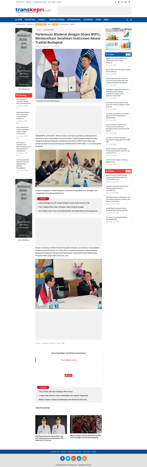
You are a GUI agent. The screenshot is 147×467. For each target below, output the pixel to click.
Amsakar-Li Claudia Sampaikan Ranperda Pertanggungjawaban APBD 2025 (118, 140)
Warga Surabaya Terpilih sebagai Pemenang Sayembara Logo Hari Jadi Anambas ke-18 (118, 151)
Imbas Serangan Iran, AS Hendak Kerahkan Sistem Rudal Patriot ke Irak (64, 203)
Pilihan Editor (20, 24)
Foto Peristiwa (64, 24)
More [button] (106, 20)
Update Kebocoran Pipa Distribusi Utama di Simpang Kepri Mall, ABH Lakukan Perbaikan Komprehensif (117, 80)
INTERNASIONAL (74, 20)
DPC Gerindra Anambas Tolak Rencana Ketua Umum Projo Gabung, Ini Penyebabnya (23, 147)
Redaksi (28, 2)
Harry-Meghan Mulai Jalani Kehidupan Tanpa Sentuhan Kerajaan (61, 207)
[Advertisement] (94, 10)
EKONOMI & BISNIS (57, 20)
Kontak (59, 2)
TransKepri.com (69, 360)
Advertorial (41, 24)
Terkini (110, 54)
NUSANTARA (30, 20)
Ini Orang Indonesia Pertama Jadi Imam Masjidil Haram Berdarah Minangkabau (22, 164)
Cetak (68, 375)
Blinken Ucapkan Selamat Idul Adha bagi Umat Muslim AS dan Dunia (63, 400)
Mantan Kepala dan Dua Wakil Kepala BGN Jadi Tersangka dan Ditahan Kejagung (85, 436)
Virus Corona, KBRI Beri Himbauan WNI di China (55, 392)
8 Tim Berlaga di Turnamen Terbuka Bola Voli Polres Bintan (23, 101)
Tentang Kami (20, 2)
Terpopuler (31, 24)
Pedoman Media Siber (40, 2)
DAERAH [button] (41, 20)
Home (18, 20)
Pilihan (110, 171)
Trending (21, 95)
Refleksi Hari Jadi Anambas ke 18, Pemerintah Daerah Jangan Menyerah (116, 60)
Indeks (72, 24)
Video (55, 24)
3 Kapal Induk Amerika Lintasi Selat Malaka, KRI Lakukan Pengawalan (63, 396)
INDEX (128, 54)
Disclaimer (51, 2)
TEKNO (98, 20)
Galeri (49, 24)
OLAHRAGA (88, 20)
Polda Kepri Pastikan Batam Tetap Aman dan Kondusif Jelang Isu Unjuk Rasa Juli (117, 105)
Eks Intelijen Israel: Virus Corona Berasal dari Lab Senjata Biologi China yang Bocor (68, 211)
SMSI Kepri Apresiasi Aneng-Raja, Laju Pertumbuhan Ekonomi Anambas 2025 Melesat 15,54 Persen (49, 438)
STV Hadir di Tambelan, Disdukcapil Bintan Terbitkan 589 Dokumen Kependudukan (117, 116)
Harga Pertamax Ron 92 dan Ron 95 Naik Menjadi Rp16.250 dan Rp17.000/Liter (117, 188)
